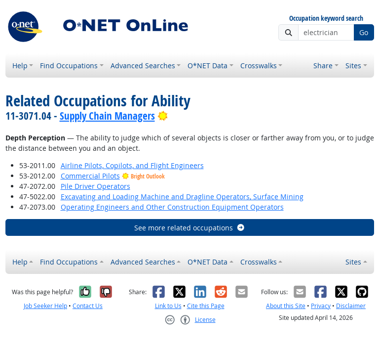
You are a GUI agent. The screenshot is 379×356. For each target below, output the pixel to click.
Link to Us (168, 306)
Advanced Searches (143, 65)
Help (20, 65)
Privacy (321, 306)
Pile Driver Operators (95, 186)
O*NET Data (207, 65)
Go (363, 32)
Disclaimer (351, 306)
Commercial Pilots (90, 175)
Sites (353, 65)
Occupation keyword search (326, 18)
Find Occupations (69, 65)
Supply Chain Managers (107, 116)
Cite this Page (206, 306)
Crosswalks (258, 65)
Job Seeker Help (45, 306)
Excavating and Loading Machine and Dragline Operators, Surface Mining (182, 196)
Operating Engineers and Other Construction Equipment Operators (172, 207)
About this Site (285, 306)
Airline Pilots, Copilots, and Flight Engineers (132, 165)
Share (323, 65)
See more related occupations (189, 227)
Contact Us (88, 306)
